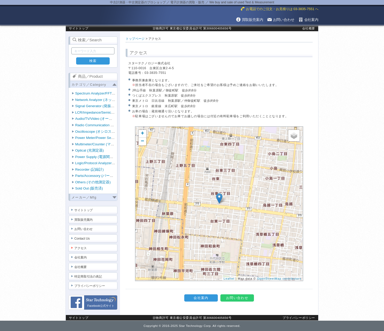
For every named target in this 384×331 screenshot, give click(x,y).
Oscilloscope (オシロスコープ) (99, 131)
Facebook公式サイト (100, 304)
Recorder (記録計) (89, 169)
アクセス (80, 248)
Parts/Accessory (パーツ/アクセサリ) (104, 176)
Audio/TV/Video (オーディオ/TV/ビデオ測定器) (112, 119)
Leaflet (229, 278)
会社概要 (308, 28)
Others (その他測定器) (92, 182)
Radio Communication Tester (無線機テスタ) (110, 125)
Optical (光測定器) (89, 150)
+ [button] (143, 134)
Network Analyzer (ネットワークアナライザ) (110, 100)
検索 (93, 61)
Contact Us (82, 238)
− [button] (143, 141)
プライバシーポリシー (89, 286)
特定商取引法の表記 (88, 276)
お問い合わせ (83, 229)
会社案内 (80, 257)
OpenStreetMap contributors (279, 278)
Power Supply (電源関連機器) (98, 157)
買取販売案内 (83, 220)
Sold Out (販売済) (89, 188)
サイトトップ (79, 28)
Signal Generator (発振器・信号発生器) (106, 106)
